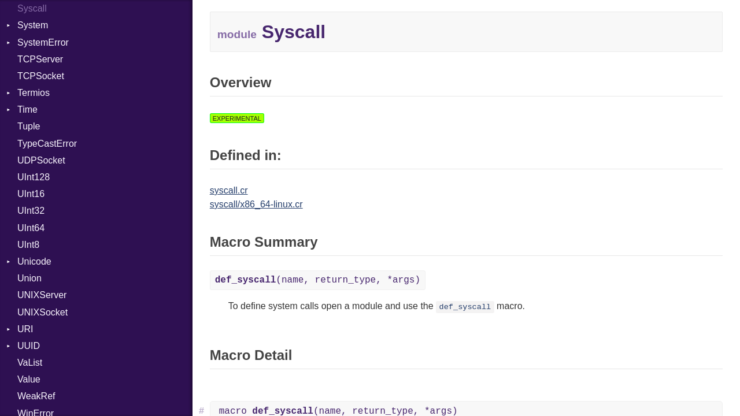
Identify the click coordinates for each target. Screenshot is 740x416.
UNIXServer (41, 295)
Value (28, 379)
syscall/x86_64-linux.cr (256, 204)
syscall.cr (229, 190)
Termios (33, 93)
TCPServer (40, 59)
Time (27, 109)
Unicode (34, 261)
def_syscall (465, 307)
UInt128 (33, 177)
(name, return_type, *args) (317, 280)
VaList (29, 362)
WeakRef (36, 396)
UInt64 (31, 228)
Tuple (28, 126)
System (32, 25)
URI (25, 329)
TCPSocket (40, 76)
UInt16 (31, 194)
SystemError (43, 42)
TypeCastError (47, 143)
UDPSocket (41, 160)
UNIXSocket (42, 312)
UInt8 (28, 245)
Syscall (32, 8)
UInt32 (31, 211)
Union (29, 278)
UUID (28, 346)
